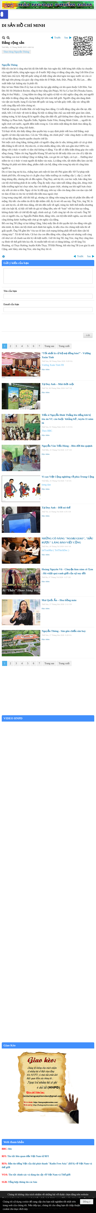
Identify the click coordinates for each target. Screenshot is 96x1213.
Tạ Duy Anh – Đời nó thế (56, 507)
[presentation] (30, 323)
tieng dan (46, 484)
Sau (66, 37)
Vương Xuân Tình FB (53, 365)
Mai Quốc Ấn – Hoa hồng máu (59, 600)
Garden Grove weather (48, 713)
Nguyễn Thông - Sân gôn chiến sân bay (64, 631)
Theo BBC (47, 431)
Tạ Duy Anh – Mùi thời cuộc (58, 384)
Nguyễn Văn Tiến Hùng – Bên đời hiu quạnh (67, 445)
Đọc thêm (46, 369)
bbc (10, 1149)
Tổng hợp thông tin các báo (22, 1182)
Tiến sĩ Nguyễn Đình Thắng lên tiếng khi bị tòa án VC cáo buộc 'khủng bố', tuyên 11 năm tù (67, 419)
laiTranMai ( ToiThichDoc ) (55, 550)
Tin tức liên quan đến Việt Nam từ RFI (28, 1156)
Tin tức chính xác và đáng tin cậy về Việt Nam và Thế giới (39, 1174)
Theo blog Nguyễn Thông (16, 52)
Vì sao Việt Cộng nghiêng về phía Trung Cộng (68, 476)
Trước (57, 37)
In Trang (3, 256)
